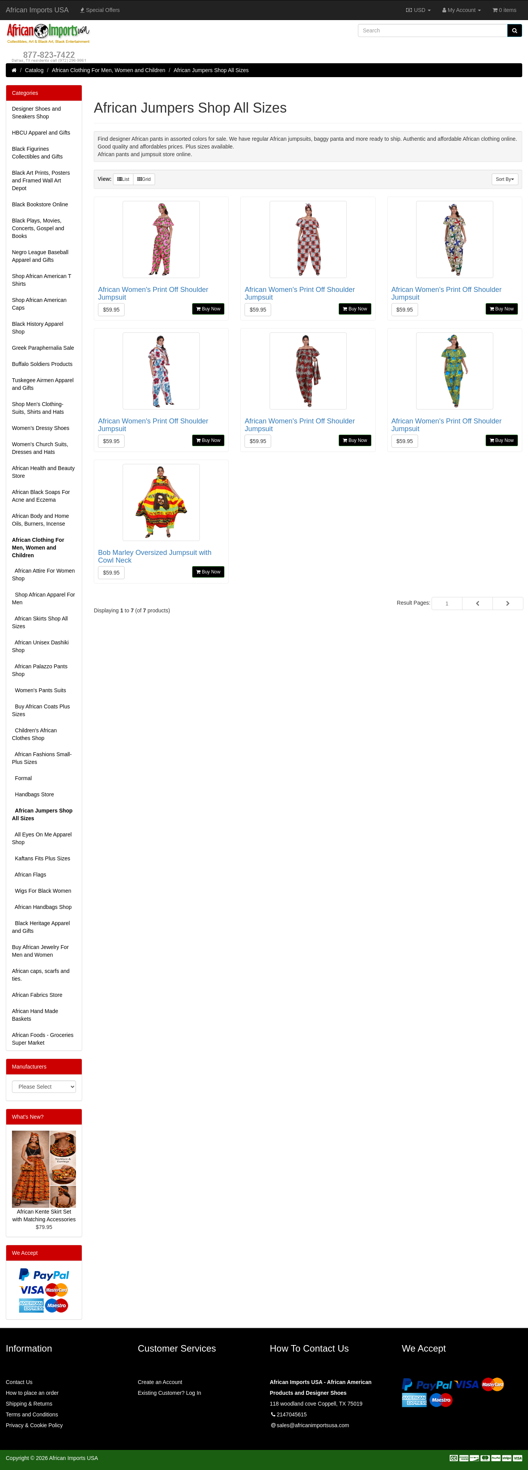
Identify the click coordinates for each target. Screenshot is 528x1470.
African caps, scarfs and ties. (40, 975)
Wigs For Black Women (41, 891)
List (123, 179)
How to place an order (32, 1393)
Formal (22, 778)
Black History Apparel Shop (37, 328)
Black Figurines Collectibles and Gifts (37, 153)
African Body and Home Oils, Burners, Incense (40, 520)
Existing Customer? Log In (169, 1393)
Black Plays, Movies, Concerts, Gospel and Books (38, 228)
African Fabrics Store (37, 995)
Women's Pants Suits (39, 690)
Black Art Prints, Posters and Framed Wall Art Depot (41, 180)
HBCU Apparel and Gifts (41, 133)
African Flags (29, 875)
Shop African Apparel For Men (43, 598)
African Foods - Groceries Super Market (43, 1039)
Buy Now (208, 309)
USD (417, 10)
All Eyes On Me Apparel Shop (42, 838)
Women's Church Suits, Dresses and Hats (40, 448)
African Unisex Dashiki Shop (40, 646)
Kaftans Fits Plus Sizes (41, 858)
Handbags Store (33, 794)
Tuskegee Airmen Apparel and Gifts (43, 384)
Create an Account (160, 1382)
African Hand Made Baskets (35, 1015)
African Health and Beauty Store (43, 472)
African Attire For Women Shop (43, 575)
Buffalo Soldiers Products (42, 364)
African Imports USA (37, 10)
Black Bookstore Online (40, 204)
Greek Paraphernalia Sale (43, 348)
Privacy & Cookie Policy (34, 1425)
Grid (144, 179)
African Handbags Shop (42, 907)
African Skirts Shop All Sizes (40, 622)
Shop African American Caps (39, 304)
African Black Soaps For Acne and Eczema (41, 496)
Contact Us (19, 1382)
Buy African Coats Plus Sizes (41, 710)
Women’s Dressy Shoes (40, 428)
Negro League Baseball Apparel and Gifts (40, 256)
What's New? (28, 1117)
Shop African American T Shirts (41, 280)
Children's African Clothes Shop (34, 734)
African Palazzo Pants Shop (39, 670)
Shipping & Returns (29, 1404)
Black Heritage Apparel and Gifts (41, 927)
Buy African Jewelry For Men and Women (40, 951)
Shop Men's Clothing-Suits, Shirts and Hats (38, 408)
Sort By (505, 179)
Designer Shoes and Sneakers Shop (36, 113)
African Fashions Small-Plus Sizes (42, 758)
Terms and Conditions (32, 1414)
